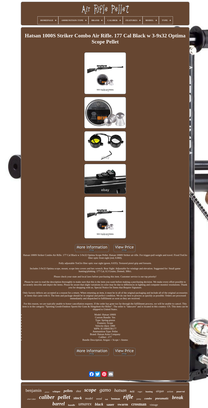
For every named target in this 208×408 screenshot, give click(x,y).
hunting (149, 391)
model (89, 398)
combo (148, 398)
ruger (140, 391)
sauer (110, 404)
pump (138, 399)
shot (78, 391)
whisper (56, 391)
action (170, 391)
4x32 (132, 391)
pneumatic (162, 398)
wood (99, 398)
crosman (138, 404)
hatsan (120, 390)
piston (47, 392)
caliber (46, 397)
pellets (68, 391)
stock (78, 398)
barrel (58, 403)
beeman (115, 398)
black (99, 404)
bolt (106, 399)
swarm (123, 404)
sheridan (31, 399)
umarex (84, 403)
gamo (105, 390)
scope (90, 390)
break (177, 397)
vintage (154, 404)
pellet (64, 397)
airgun (160, 391)
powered (180, 392)
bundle (71, 405)
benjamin (34, 390)
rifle (128, 397)
